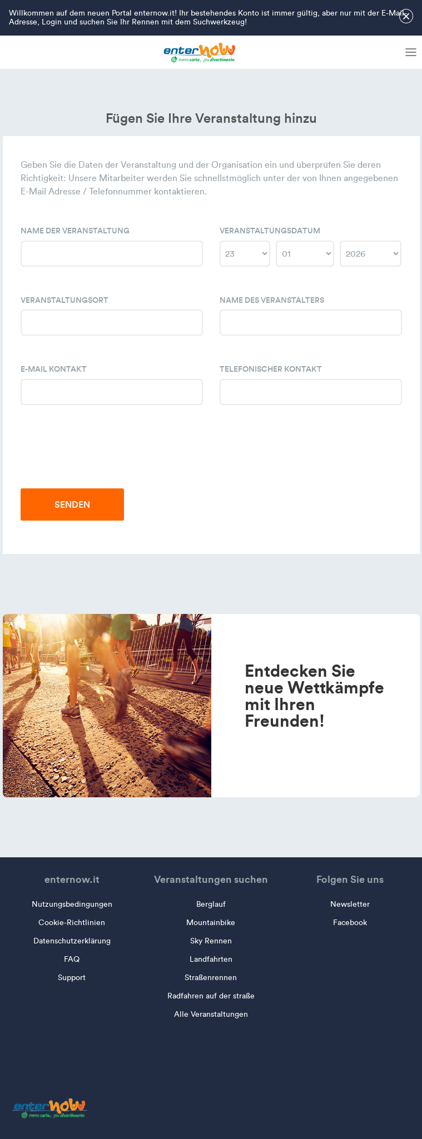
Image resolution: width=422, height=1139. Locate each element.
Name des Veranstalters (272, 300)
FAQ (72, 959)
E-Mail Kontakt (54, 368)
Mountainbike (210, 922)
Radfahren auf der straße (211, 996)
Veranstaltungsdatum (270, 230)
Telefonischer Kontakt (271, 368)
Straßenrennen (211, 977)
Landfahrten (211, 959)
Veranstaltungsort (64, 300)
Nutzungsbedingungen (72, 904)
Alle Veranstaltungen (211, 1014)
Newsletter (350, 904)
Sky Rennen (211, 941)
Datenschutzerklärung (72, 941)
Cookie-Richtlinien (71, 922)
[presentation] (105, 455)
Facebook (350, 922)
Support (72, 977)
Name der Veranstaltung (75, 230)
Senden (72, 504)
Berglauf (211, 904)
